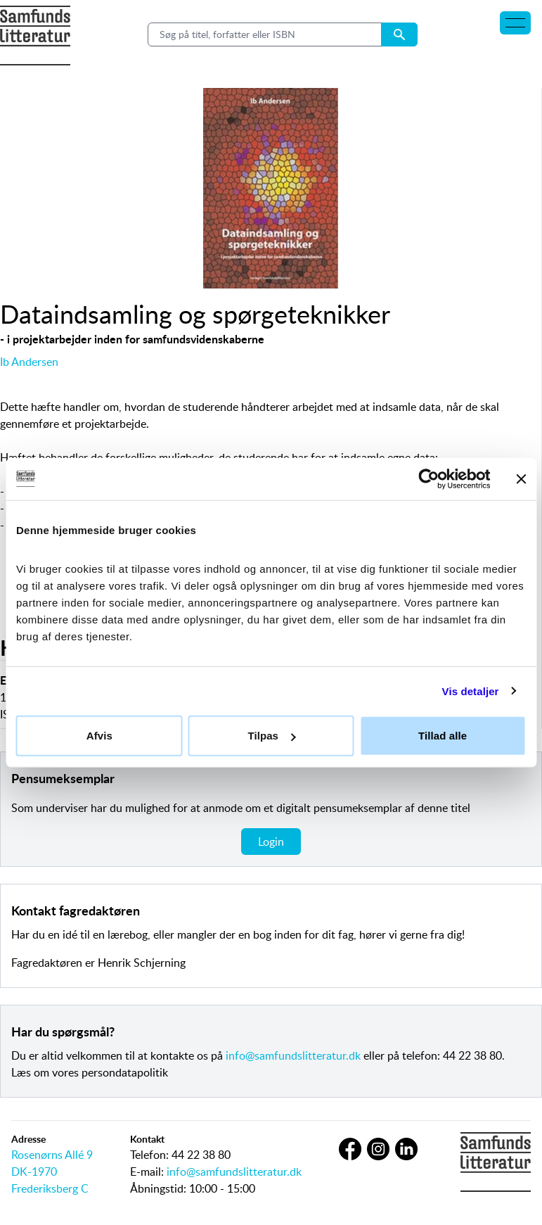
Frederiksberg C (50, 1188)
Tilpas (271, 736)
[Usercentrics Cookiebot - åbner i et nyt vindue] (428, 478)
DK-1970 (34, 1171)
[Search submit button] (399, 34)
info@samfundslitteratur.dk (293, 1055)
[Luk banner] (521, 478)
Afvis (99, 736)
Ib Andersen (29, 361)
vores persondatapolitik (110, 1072)
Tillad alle (442, 736)
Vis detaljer (470, 691)
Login (271, 841)
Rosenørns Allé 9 (52, 1154)
